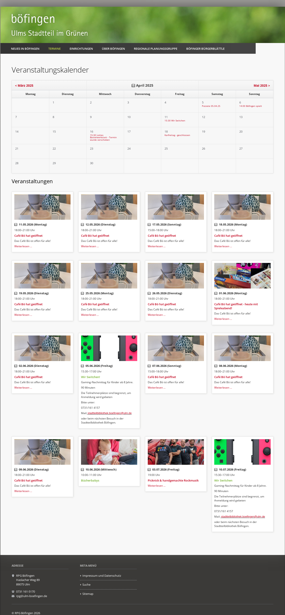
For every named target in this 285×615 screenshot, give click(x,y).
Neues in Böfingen (25, 49)
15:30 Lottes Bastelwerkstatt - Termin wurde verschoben (103, 137)
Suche (86, 585)
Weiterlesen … (23, 246)
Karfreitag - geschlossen (177, 135)
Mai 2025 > (262, 85)
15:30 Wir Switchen (175, 120)
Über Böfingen (113, 49)
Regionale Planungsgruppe (155, 49)
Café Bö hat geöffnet (28, 236)
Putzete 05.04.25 (211, 106)
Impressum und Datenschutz (101, 576)
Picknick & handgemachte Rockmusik (173, 480)
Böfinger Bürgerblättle (205, 49)
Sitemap (87, 594)
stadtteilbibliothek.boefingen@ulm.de (110, 413)
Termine (54, 49)
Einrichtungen (81, 49)
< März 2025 (24, 85)
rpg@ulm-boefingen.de (31, 596)
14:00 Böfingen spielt (250, 106)
